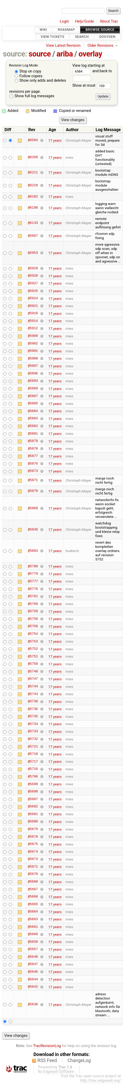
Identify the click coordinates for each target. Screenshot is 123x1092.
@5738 (33, 701)
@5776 (33, 588)
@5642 (33, 987)
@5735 (33, 716)
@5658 (33, 941)
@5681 (33, 814)
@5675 (33, 844)
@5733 (33, 731)
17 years (55, 140)
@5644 (33, 979)
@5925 (33, 291)
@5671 (33, 866)
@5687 (33, 799)
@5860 (33, 508)
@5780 (33, 566)
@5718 (33, 754)
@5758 (33, 618)
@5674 (33, 851)
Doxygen (107, 37)
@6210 (33, 185)
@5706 (33, 776)
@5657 (33, 949)
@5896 (33, 373)
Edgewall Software (58, 1071)
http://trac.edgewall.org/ (100, 1080)
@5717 (33, 761)
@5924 (33, 298)
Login (64, 21)
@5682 (33, 806)
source (40, 53)
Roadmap (66, 30)
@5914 (33, 320)
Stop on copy (28, 71)
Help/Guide (84, 21)
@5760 (33, 603)
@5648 (33, 956)
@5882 (33, 426)
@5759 (33, 611)
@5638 (33, 1004)
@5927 (33, 283)
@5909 (33, 336)
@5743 (33, 694)
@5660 (33, 934)
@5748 (33, 671)
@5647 (33, 964)
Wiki (43, 30)
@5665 (33, 904)
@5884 (33, 411)
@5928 (33, 276)
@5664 (33, 911)
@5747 (33, 679)
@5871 (33, 480)
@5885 (33, 403)
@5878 (33, 448)
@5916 (33, 313)
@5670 (33, 874)
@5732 (33, 739)
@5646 (33, 971)
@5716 (33, 769)
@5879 (33, 441)
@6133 (33, 222)
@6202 (33, 196)
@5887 (33, 396)
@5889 (33, 388)
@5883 (33, 418)
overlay (90, 53)
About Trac (109, 21)
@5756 (33, 626)
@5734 (33, 724)
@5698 (33, 791)
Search (81, 37)
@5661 (33, 926)
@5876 (33, 463)
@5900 (33, 358)
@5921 (33, 305)
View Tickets (52, 37)
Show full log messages (32, 96)
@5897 (33, 366)
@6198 (33, 207)
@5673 (33, 859)
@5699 (33, 784)
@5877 (33, 456)
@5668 (33, 881)
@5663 (33, 919)
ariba (65, 53)
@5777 (33, 581)
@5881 (33, 433)
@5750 (33, 664)
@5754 (33, 633)
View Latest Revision (63, 45)
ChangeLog (79, 1060)
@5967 (33, 235)
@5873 (33, 471)
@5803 (33, 550)
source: (15, 53)
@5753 (33, 641)
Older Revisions (100, 45)
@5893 (33, 381)
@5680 (33, 821)
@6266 (33, 157)
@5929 (33, 268)
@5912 (33, 328)
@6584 (33, 140)
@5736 (33, 709)
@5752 (33, 649)
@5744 (33, 686)
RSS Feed (47, 1060)
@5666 (33, 896)
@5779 (33, 573)
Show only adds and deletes (40, 80)
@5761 (33, 596)
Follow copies (29, 76)
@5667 (33, 889)
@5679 (33, 829)
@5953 (33, 252)
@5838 (33, 529)
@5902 (33, 343)
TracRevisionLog (47, 1046)
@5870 (33, 491)
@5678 (33, 836)
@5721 (33, 746)
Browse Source (100, 30)
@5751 (33, 656)
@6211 (33, 172)
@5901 (33, 351)
